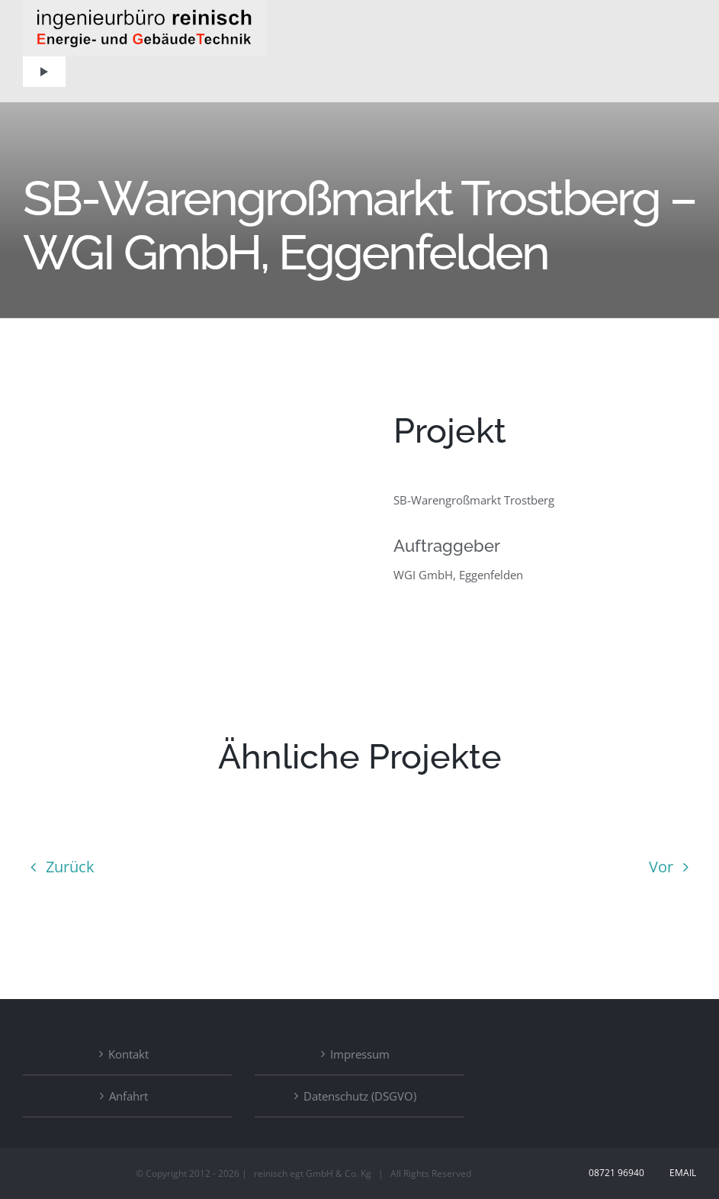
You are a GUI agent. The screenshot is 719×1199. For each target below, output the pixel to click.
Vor (661, 866)
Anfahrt (128, 1096)
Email (680, 1172)
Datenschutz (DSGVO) (359, 1096)
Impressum (360, 1054)
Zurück (70, 866)
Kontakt (128, 1054)
